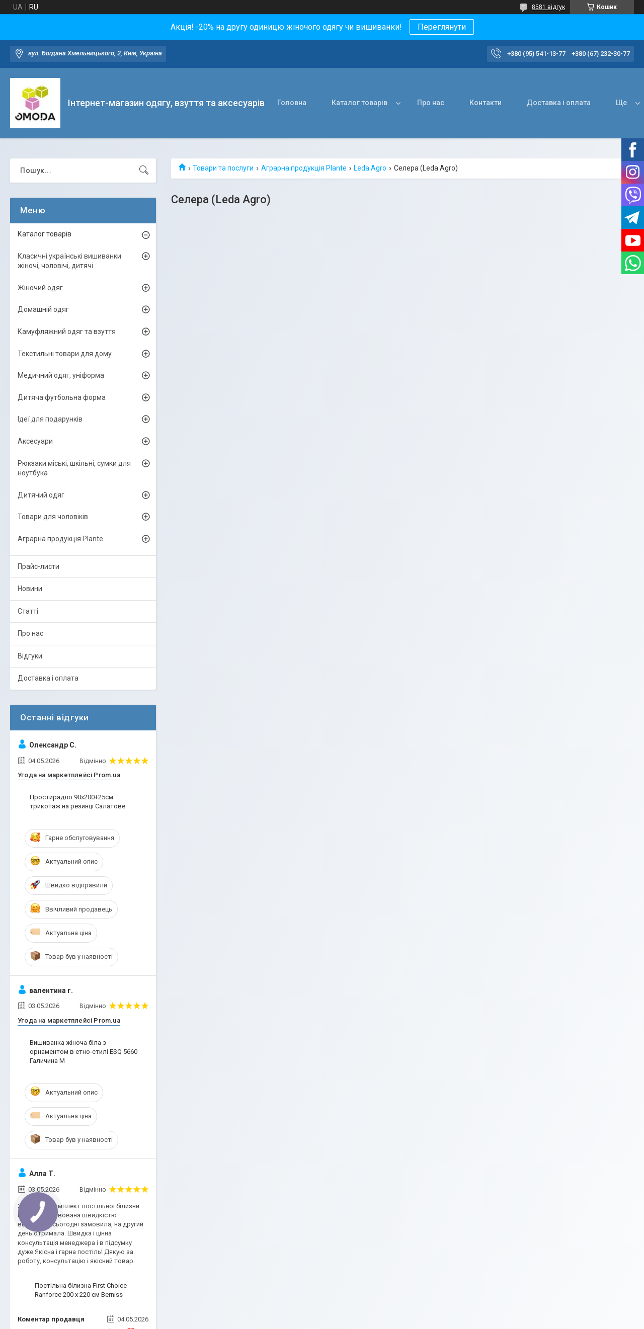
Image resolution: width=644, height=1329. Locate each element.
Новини (30, 589)
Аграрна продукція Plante (304, 168)
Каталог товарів (359, 103)
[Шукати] (144, 170)
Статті (28, 611)
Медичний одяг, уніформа (61, 375)
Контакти (485, 103)
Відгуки (30, 656)
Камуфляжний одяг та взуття (67, 331)
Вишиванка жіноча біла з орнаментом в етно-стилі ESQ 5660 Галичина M (83, 1051)
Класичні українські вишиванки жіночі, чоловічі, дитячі (69, 261)
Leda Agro (370, 168)
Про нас (430, 103)
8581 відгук (548, 7)
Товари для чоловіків (53, 517)
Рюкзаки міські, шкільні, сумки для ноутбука (74, 468)
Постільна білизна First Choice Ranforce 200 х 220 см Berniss (81, 1290)
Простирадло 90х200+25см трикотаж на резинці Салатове (77, 801)
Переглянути (442, 27)
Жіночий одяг (40, 288)
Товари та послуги (223, 168)
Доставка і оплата (559, 103)
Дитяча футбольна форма (62, 397)
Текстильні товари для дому (65, 354)
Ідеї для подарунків (50, 419)
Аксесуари (35, 441)
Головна (291, 103)
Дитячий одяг (41, 495)
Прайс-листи (38, 566)
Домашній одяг (43, 309)
